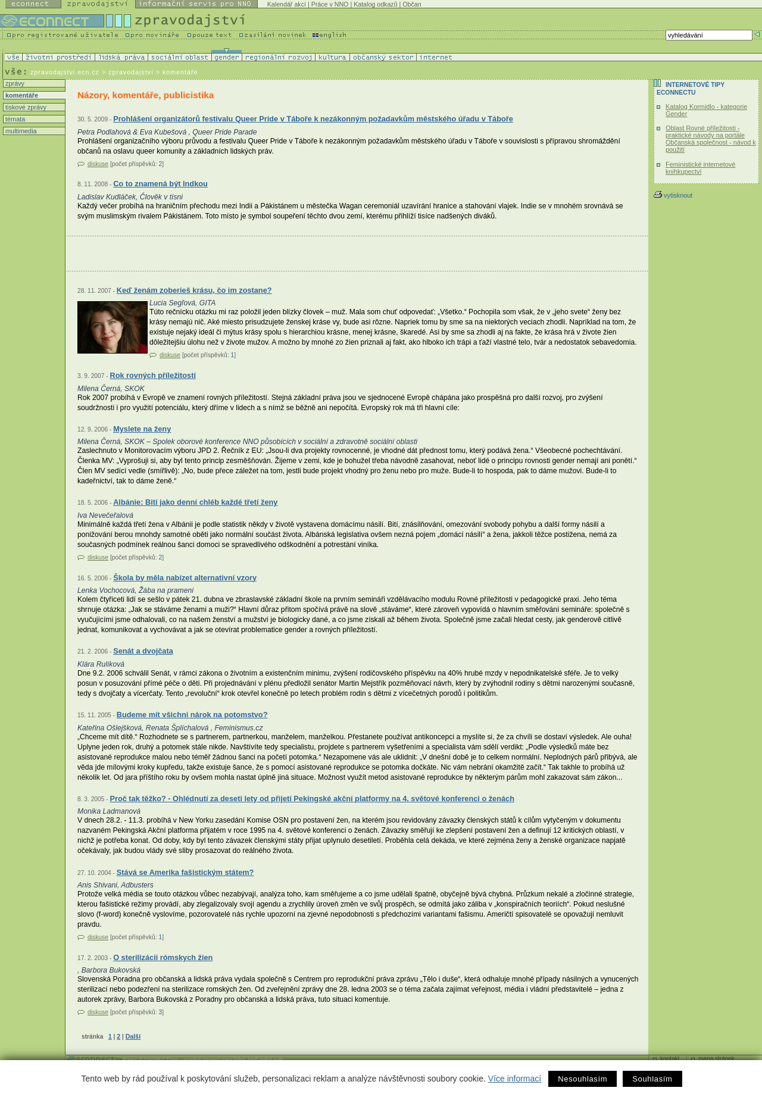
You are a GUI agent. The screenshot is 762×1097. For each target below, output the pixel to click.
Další (133, 1036)
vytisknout (673, 195)
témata (14, 119)
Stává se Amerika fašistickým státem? (185, 872)
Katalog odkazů (375, 4)
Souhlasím (652, 1078)
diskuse (98, 164)
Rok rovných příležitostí (153, 375)
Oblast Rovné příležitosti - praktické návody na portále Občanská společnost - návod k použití (711, 138)
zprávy (14, 83)
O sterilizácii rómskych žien (163, 957)
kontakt (669, 1058)
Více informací (514, 1078)
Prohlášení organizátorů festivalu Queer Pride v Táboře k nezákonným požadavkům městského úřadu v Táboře (313, 118)
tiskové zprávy (25, 107)
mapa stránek (716, 1058)
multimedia (20, 131)
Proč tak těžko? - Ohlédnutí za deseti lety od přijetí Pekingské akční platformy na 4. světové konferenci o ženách (312, 798)
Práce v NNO (330, 4)
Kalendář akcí (286, 4)
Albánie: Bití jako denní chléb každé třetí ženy (195, 502)
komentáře (21, 95)
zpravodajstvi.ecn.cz (64, 72)
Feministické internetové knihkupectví (700, 168)
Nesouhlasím (582, 1078)
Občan (411, 4)
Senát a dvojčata (143, 650)
